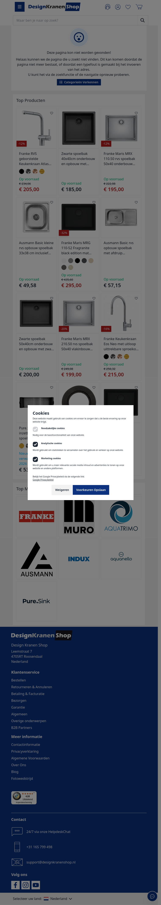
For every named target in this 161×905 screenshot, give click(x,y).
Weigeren (62, 490)
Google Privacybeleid (43, 479)
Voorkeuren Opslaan (91, 490)
